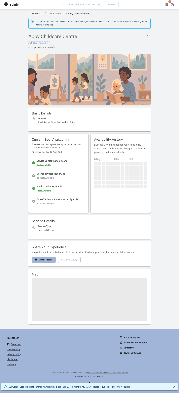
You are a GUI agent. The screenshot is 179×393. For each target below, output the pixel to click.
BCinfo (14, 4)
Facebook (14, 344)
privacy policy (14, 354)
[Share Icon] (147, 36)
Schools (79, 4)
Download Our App (130, 353)
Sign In (111, 4)
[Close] (174, 387)
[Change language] (173, 4)
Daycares (68, 4)
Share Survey (69, 259)
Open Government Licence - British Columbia (107, 372)
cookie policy (13, 349)
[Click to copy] (56, 122)
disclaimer (12, 359)
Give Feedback (43, 259)
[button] (39, 43)
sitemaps (11, 364)
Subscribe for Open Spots (133, 342)
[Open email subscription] (167, 4)
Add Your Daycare (130, 337)
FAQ (99, 4)
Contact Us (127, 347)
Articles (90, 4)
